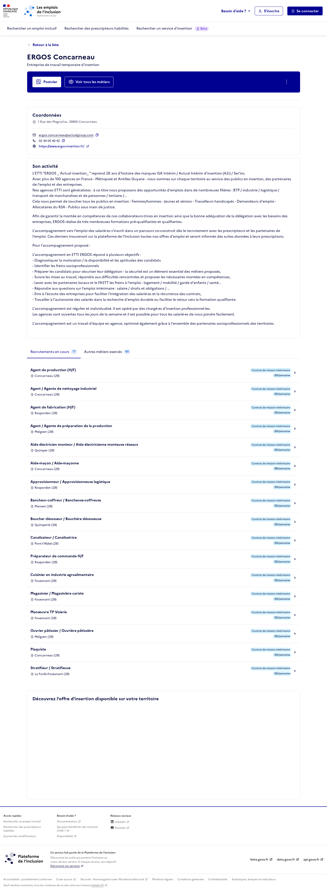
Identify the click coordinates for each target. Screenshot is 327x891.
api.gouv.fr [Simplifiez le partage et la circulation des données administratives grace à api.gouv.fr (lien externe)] (311, 859)
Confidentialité (217, 879)
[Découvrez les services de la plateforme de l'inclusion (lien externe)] (24, 858)
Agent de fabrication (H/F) (52, 407)
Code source (64, 879)
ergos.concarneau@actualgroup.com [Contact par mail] (66, 135)
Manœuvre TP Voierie (48, 612)
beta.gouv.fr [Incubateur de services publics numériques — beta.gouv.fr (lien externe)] (259, 859)
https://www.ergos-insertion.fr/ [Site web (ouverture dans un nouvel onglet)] (62, 146)
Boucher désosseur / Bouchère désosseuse (65, 518)
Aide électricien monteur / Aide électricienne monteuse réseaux (84, 444)
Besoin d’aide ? (233, 11)
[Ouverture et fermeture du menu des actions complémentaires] (287, 82)
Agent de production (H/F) (53, 369)
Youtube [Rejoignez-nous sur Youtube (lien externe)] (117, 828)
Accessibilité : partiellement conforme (28, 879)
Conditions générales (190, 879)
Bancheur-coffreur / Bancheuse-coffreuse (65, 500)
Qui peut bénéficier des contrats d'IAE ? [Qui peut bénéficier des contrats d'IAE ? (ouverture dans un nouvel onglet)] (77, 829)
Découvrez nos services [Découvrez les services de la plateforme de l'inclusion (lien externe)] (65, 866)
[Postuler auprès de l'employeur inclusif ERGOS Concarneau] (46, 82)
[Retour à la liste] (44, 45)
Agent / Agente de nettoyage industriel (63, 388)
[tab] (54, 352)
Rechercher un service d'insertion (172, 28)
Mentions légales (162, 879)
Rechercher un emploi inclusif (32, 28)
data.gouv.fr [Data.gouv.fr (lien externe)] (286, 859)
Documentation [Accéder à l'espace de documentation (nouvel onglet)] (67, 821)
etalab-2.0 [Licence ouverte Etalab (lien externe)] (97, 885)
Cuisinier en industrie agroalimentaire (62, 574)
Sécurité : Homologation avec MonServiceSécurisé (112, 879)
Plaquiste (38, 649)
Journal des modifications (20, 836)
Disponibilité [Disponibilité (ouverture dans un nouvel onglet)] (65, 836)
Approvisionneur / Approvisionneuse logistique (70, 481)
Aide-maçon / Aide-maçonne (54, 463)
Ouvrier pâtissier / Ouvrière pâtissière (62, 630)
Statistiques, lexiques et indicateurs (254, 879)
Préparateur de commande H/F (57, 556)
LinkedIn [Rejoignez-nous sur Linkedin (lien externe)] (117, 822)
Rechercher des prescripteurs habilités (96, 28)
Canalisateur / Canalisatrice (53, 537)
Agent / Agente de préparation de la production (71, 425)
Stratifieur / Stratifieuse (50, 667)
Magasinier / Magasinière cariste (57, 593)
